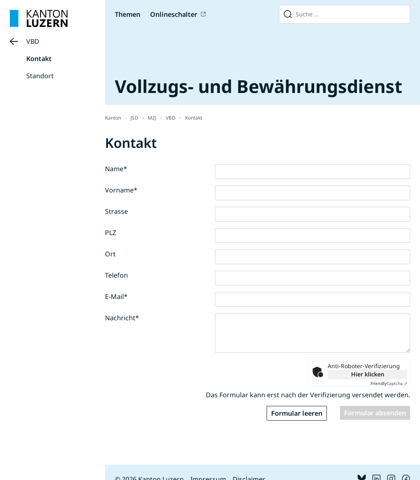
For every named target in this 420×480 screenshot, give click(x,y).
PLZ (110, 232)
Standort (40, 75)
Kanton (113, 117)
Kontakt (39, 58)
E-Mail (116, 296)
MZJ (152, 117)
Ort (110, 253)
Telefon (116, 275)
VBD (32, 41)
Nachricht (122, 317)
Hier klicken (367, 374)
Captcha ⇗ (388, 383)
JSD (134, 117)
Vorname (121, 190)
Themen (127, 14)
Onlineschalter (173, 14)
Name (116, 168)
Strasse (116, 211)
